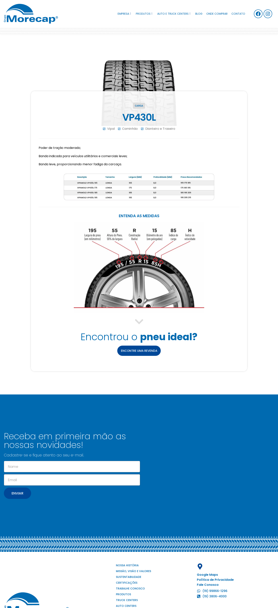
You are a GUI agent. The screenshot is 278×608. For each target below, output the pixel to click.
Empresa (124, 14)
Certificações (126, 583)
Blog (198, 14)
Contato (238, 14)
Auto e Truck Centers (173, 14)
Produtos (144, 14)
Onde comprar (217, 14)
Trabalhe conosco (130, 589)
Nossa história (127, 565)
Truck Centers (127, 600)
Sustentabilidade (128, 577)
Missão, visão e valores (133, 571)
